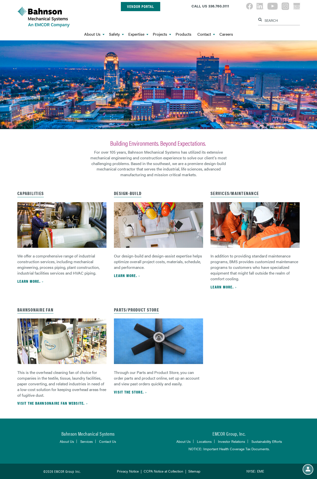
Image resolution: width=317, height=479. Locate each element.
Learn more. (28, 281)
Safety (116, 34)
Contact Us (107, 441)
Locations (204, 441)
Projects (162, 34)
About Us (94, 34)
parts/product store (136, 310)
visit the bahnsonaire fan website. (51, 403)
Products (183, 34)
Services (86, 441)
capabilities (30, 193)
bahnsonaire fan (35, 310)
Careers (226, 34)
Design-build (127, 193)
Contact (206, 34)
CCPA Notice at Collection (163, 471)
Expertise (138, 34)
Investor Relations (231, 441)
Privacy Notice (128, 471)
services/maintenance (235, 193)
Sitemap (194, 471)
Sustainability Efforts (266, 441)
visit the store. (129, 392)
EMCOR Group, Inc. (229, 433)
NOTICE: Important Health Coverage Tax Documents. (229, 448)
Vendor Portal (140, 6)
